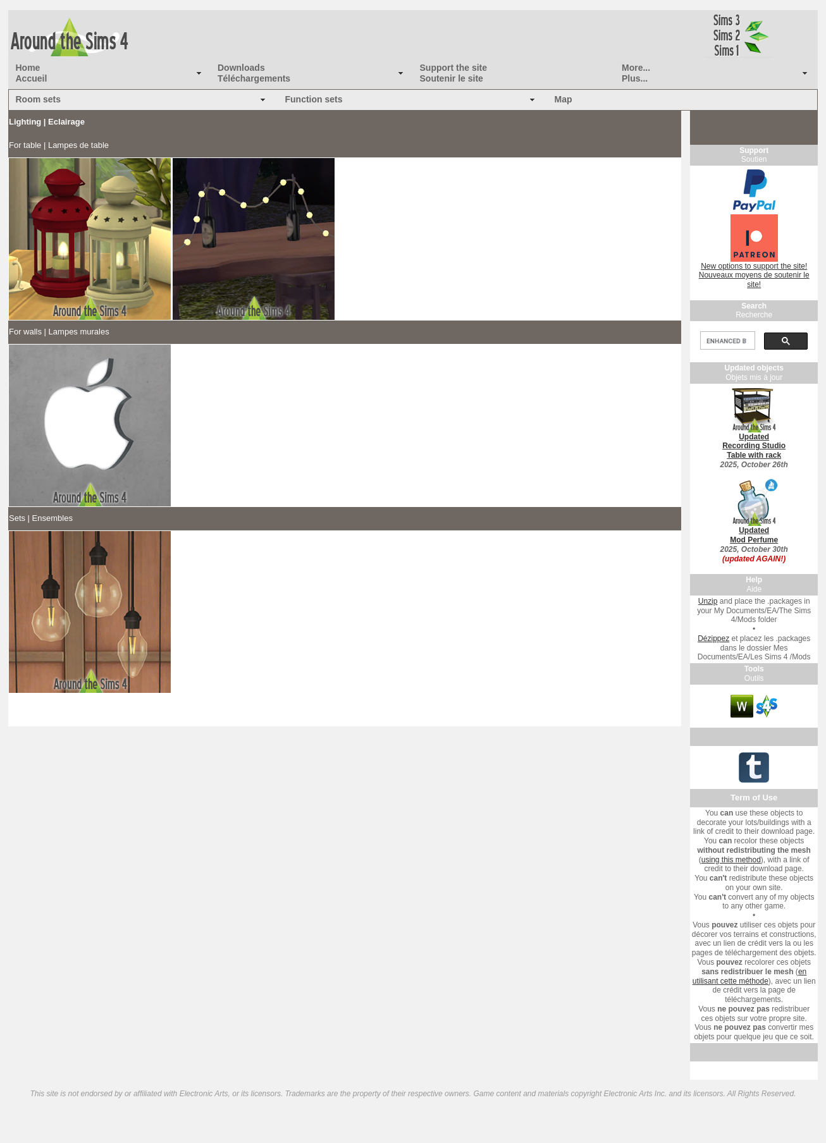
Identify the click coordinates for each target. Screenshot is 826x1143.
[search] (726, 340)
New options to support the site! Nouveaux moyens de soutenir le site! (754, 276)
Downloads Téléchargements (254, 73)
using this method (731, 859)
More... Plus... (636, 73)
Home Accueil (31, 73)
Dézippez (713, 638)
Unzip (708, 601)
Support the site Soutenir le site (454, 73)
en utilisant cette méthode (749, 976)
